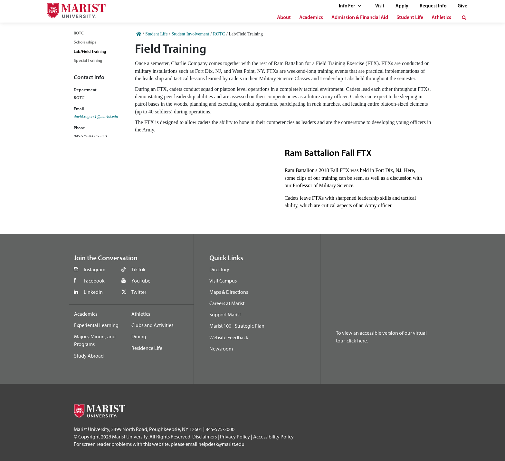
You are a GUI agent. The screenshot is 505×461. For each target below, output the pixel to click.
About (284, 17)
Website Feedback (228, 337)
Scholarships (85, 41)
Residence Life (146, 348)
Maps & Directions (228, 292)
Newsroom (221, 348)
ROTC (79, 32)
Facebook (94, 280)
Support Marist (225, 314)
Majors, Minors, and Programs (95, 340)
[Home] (138, 34)
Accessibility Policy (273, 436)
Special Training (88, 60)
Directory (219, 269)
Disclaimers (204, 436)
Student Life (409, 17)
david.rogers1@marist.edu (96, 116)
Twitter (138, 292)
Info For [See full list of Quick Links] (350, 6)
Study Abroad (89, 355)
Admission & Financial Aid (359, 17)
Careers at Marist (226, 303)
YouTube (140, 280)
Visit (379, 6)
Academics (311, 17)
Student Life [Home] (156, 34)
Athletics (441, 17)
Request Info (433, 6)
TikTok (138, 269)
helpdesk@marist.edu (221, 444)
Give (462, 6)
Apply (401, 6)
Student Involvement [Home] (190, 34)
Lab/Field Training (90, 51)
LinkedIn (93, 292)
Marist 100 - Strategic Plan (236, 325)
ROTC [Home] (219, 34)
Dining (138, 336)
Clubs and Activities (152, 325)
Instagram (94, 269)
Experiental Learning (96, 325)
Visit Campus (223, 280)
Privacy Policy (235, 436)
